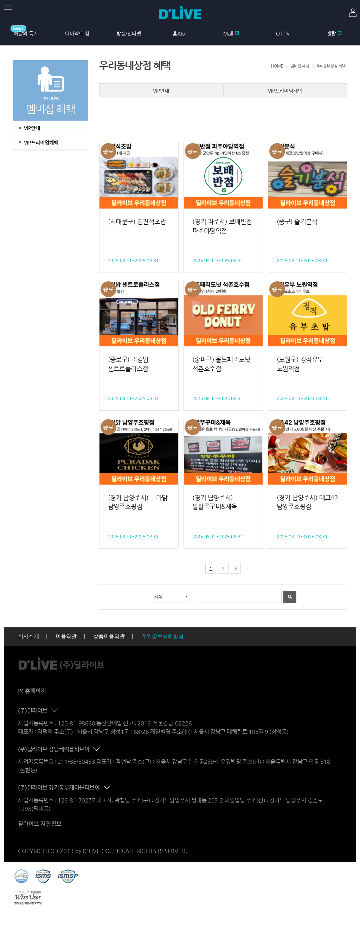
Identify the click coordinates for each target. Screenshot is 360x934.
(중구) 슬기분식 (297, 221)
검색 (289, 597)
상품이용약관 (109, 636)
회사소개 (28, 636)
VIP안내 (32, 128)
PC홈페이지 (32, 690)
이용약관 (66, 636)
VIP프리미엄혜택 (41, 142)
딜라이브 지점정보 (40, 823)
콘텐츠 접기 (55, 711)
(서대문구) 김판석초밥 (137, 221)
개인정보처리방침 (162, 636)
